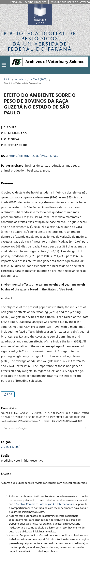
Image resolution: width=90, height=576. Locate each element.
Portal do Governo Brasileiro (28, 2)
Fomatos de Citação (15, 428)
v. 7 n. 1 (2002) (39, 79)
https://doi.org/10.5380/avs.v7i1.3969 (33, 156)
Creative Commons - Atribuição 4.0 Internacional (44, 504)
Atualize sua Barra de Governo (70, 2)
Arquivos (20, 79)
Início (7, 79)
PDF (9, 394)
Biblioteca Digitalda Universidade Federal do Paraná (40, 41)
